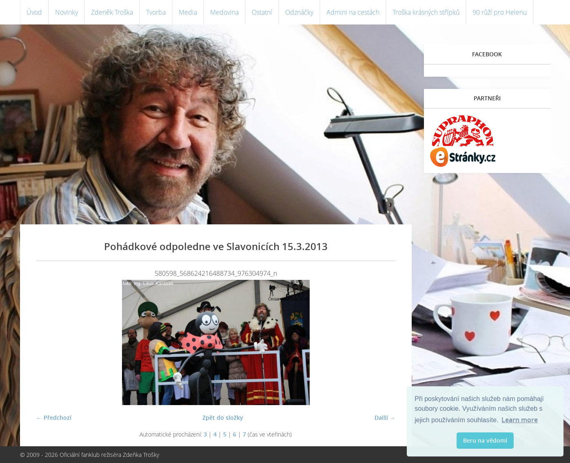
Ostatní (262, 12)
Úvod (34, 12)
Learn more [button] (519, 419)
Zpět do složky (222, 417)
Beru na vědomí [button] (485, 440)
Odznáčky (299, 12)
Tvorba (156, 12)
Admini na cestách (352, 12)
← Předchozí (53, 417)
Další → (385, 417)
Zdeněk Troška (112, 12)
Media (188, 12)
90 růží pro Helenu (499, 12)
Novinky (66, 12)
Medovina (224, 12)
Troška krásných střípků (426, 12)
